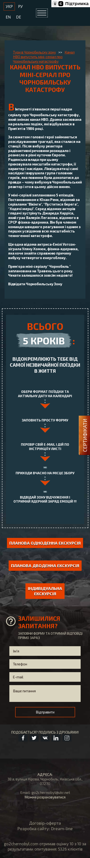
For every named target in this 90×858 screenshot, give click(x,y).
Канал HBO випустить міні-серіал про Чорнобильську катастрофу (44, 56)
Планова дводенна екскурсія (45, 565)
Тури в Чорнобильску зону (34, 52)
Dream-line (62, 828)
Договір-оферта (45, 823)
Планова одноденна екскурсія (45, 543)
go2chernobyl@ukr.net (50, 792)
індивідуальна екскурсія (45, 591)
